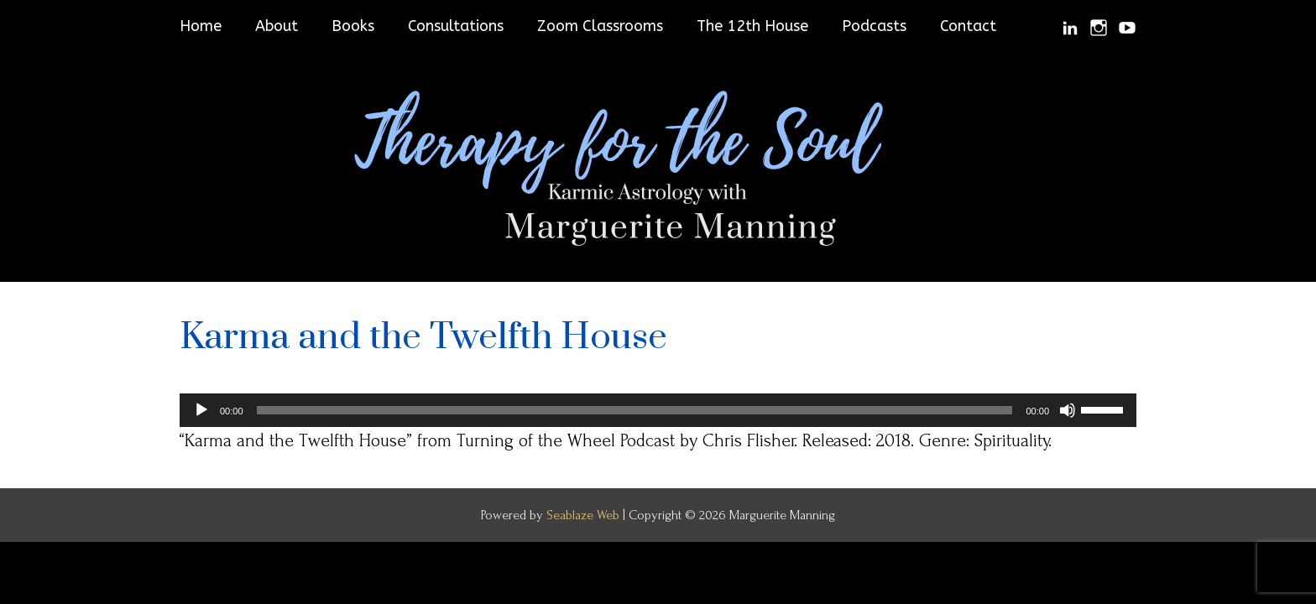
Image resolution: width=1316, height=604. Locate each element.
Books (353, 26)
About (276, 26)
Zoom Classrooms (600, 26)
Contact (968, 26)
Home (201, 26)
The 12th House (752, 26)
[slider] (635, 410)
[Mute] (1067, 410)
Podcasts (874, 26)
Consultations (456, 26)
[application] (658, 410)
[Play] (201, 410)
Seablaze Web (584, 515)
